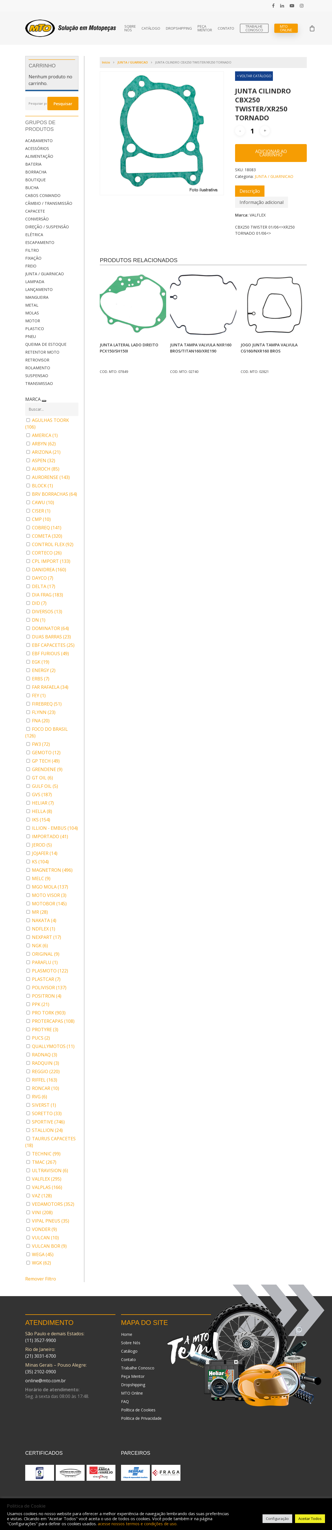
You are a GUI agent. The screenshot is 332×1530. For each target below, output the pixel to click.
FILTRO (32, 250)
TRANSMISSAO (39, 383)
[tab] (249, 191)
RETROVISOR (37, 360)
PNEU (30, 336)
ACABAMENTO (39, 140)
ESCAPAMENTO (39, 242)
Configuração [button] (277, 1518)
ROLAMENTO (37, 367)
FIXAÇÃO (33, 258)
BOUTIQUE (35, 179)
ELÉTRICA (34, 234)
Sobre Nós (130, 28)
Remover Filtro (40, 1279)
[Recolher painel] (44, 401)
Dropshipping (179, 28)
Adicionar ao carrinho (271, 153)
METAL (31, 305)
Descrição (250, 191)
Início (106, 62)
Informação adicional (262, 202)
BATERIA (33, 164)
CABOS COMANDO (43, 195)
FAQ (125, 1401)
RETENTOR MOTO (42, 352)
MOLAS (32, 313)
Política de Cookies (138, 1410)
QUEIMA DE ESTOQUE (45, 344)
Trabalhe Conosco (254, 28)
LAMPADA (34, 281)
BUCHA (32, 187)
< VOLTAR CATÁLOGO (254, 76)
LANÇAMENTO (39, 289)
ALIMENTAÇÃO (39, 156)
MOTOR (32, 320)
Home (126, 1334)
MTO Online (286, 28)
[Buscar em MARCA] (51, 409)
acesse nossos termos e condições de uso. (137, 1523)
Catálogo (150, 28)
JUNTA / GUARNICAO (44, 273)
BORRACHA (36, 172)
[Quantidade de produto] (252, 131)
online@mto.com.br (45, 1381)
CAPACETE (35, 211)
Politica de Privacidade (141, 1418)
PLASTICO (34, 328)
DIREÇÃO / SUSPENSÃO (47, 226)
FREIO (30, 266)
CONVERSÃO (37, 219)
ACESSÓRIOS (37, 148)
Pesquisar (63, 103)
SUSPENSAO (36, 375)
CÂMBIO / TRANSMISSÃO (48, 203)
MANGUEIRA (36, 297)
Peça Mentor (205, 28)
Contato (226, 28)
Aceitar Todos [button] (310, 1518)
